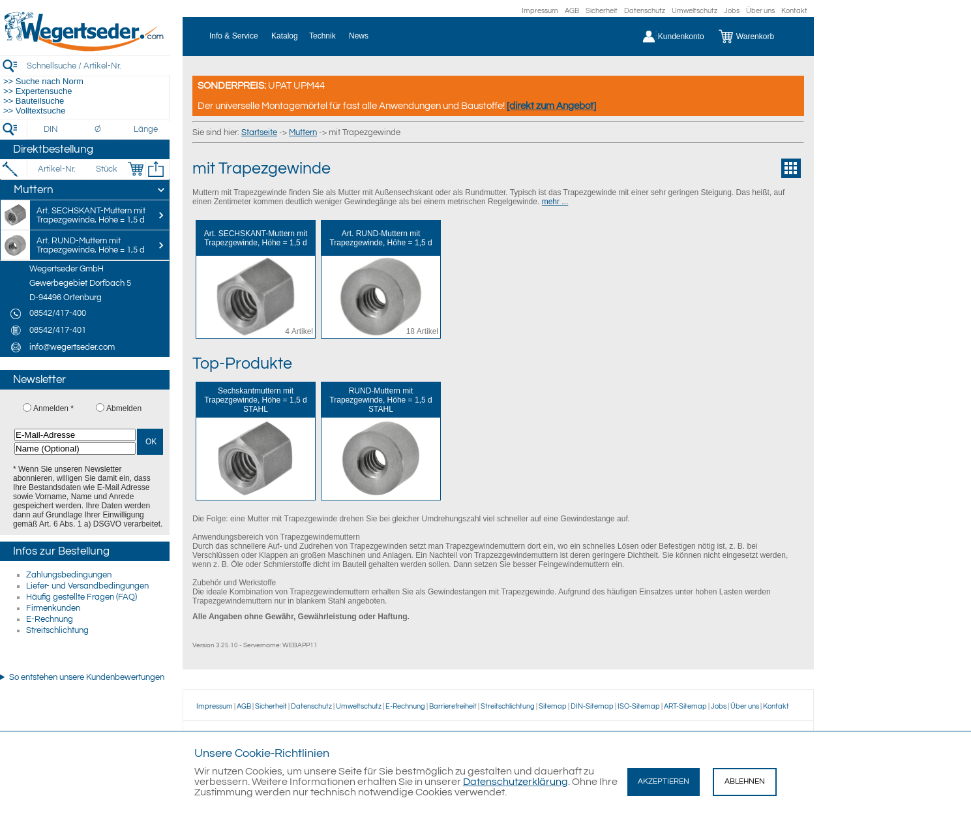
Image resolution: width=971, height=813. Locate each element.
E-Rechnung (49, 619)
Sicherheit (602, 10)
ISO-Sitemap (639, 706)
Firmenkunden (53, 608)
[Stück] (106, 169)
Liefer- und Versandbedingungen (87, 586)
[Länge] (146, 129)
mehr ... (555, 201)
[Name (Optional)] (75, 448)
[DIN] (51, 129)
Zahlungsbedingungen (69, 574)
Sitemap (553, 706)
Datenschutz (644, 10)
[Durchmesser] (98, 129)
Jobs (731, 10)
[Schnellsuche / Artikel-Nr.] (97, 65)
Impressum (540, 10)
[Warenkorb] (756, 36)
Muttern (303, 132)
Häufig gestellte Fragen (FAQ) (81, 597)
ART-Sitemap (685, 706)
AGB (572, 10)
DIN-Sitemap (592, 706)
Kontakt (794, 10)
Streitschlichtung (57, 630)
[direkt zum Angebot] (551, 106)
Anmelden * (53, 408)
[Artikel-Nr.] (56, 169)
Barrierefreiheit (453, 706)
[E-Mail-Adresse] (75, 435)
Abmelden (124, 408)
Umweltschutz (694, 10)
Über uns (760, 10)
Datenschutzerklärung (515, 781)
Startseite (259, 132)
